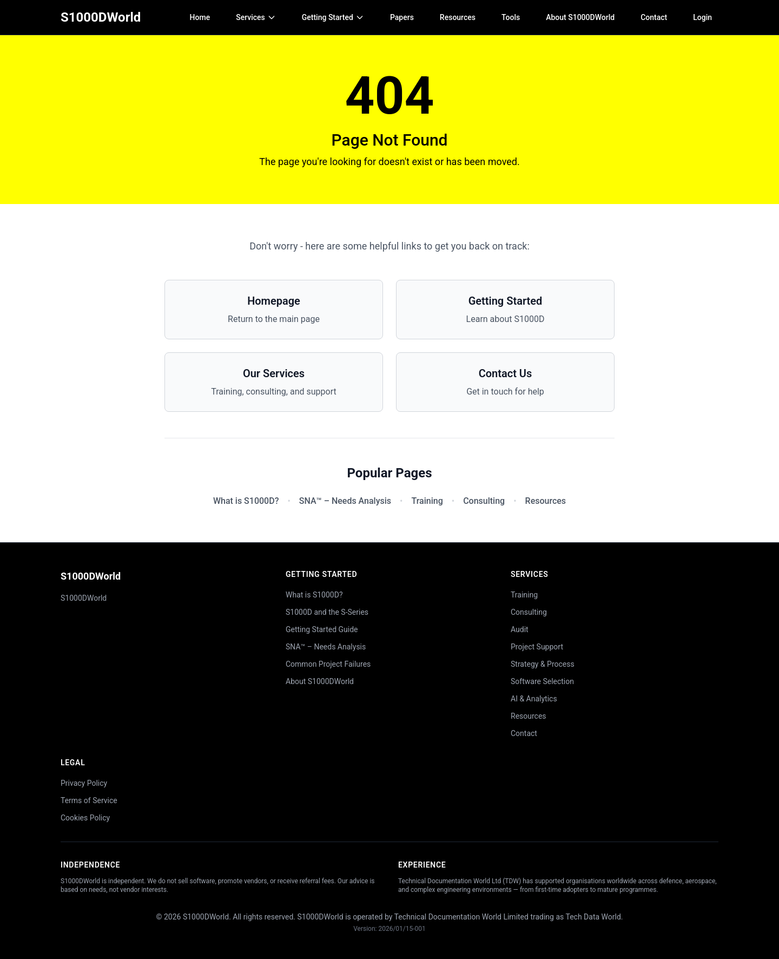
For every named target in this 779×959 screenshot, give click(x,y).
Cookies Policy (85, 817)
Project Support (537, 646)
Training (427, 501)
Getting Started (333, 17)
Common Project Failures (328, 664)
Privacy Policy (84, 783)
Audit (520, 629)
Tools (510, 17)
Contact (654, 17)
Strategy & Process (543, 664)
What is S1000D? (246, 501)
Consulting (484, 501)
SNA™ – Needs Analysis (345, 501)
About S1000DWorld (580, 17)
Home (200, 17)
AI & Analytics (534, 698)
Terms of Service (89, 800)
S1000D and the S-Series (327, 612)
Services (256, 17)
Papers (402, 17)
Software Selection (542, 681)
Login (702, 17)
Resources (458, 17)
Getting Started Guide (322, 629)
